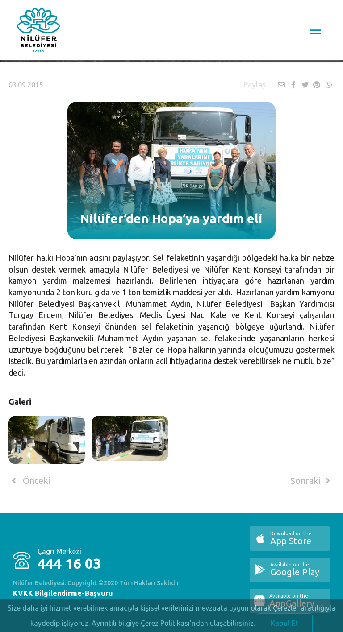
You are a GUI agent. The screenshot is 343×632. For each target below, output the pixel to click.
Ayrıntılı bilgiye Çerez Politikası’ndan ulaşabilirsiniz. (173, 625)
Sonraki (311, 481)
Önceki (29, 481)
